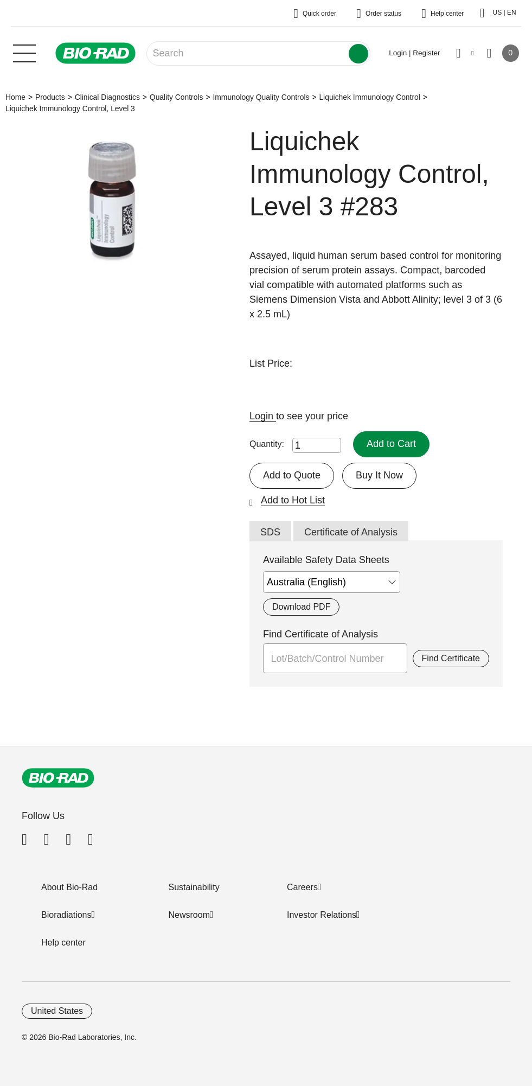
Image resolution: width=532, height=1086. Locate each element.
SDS (270, 532)
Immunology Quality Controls (261, 97)
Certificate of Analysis (351, 532)
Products (50, 97)
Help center (63, 942)
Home (15, 97)
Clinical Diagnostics (107, 97)
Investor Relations (321, 914)
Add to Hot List (293, 500)
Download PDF (301, 606)
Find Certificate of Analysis (320, 634)
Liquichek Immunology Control (369, 97)
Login (262, 416)
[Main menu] (24, 52)
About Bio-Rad (69, 887)
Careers (302, 887)
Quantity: (266, 444)
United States (57, 1010)
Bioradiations (66, 914)
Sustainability (194, 887)
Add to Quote (292, 475)
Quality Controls (176, 97)
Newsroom (189, 914)
